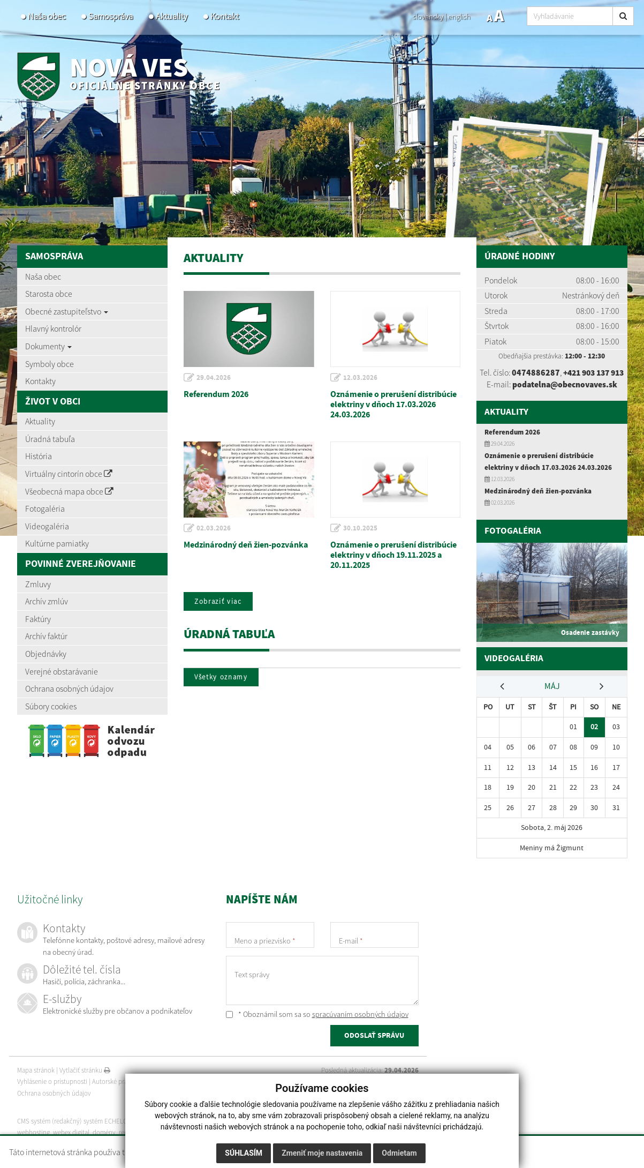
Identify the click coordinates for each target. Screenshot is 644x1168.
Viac (511, 1152)
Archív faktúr (46, 636)
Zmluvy (38, 584)
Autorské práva (113, 1091)
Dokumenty (48, 346)
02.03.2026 (214, 528)
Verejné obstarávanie (61, 671)
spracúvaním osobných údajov (360, 1024)
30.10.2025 (361, 528)
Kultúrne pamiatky (57, 543)
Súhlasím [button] (243, 1153)
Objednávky (45, 653)
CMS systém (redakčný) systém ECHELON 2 (77, 1130)
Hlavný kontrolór (53, 328)
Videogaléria (47, 526)
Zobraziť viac (219, 601)
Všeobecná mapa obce (69, 491)
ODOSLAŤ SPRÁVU (374, 1046)
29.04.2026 (214, 378)
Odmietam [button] (399, 1153)
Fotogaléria (45, 508)
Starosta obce (48, 293)
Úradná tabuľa (50, 438)
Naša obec (46, 16)
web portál (156, 1130)
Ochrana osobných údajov (69, 688)
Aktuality (171, 16)
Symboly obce (49, 363)
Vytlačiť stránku (84, 1079)
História (38, 456)
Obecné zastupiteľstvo (66, 311)
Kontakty (40, 381)
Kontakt (224, 16)
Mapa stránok (36, 1079)
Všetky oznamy (222, 677)
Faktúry (38, 618)
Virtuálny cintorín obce (68, 473)
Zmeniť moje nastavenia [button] (322, 1153)
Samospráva (110, 16)
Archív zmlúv (46, 601)
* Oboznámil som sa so (317, 1024)
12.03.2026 (361, 378)
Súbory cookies (51, 706)
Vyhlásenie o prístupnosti (52, 1091)
